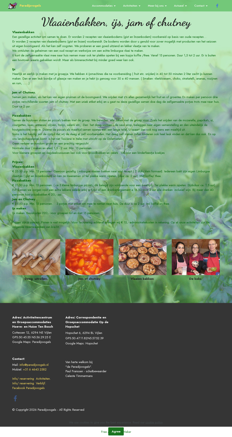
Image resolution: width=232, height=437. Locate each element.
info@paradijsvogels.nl (33, 364)
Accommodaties (102, 6)
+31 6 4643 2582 (35, 369)
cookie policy (153, 430)
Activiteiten (130, 6)
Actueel (179, 6)
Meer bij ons (156, 6)
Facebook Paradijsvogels (29, 388)
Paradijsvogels (30, 5)
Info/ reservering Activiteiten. (31, 378)
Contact (199, 6)
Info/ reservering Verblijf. (29, 383)
